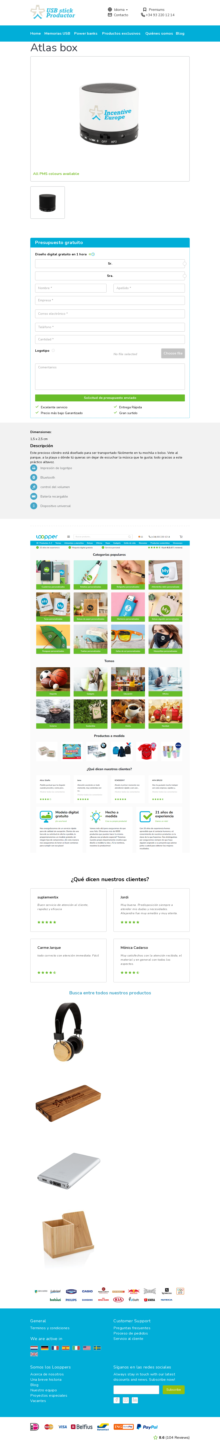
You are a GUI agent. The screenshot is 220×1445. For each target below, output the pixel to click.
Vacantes (38, 1400)
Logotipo (45, 350)
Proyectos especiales (48, 1395)
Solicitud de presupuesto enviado (110, 398)
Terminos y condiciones (50, 1328)
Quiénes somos (159, 33)
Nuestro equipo (43, 1390)
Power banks (86, 33)
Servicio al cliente (128, 1338)
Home (35, 33)
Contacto (118, 15)
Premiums (154, 9)
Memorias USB (57, 33)
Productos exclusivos (121, 33)
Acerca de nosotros (47, 1374)
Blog (180, 33)
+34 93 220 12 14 (157, 15)
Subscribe (173, 1389)
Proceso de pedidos (130, 1333)
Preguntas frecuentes (131, 1328)
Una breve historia (45, 1379)
